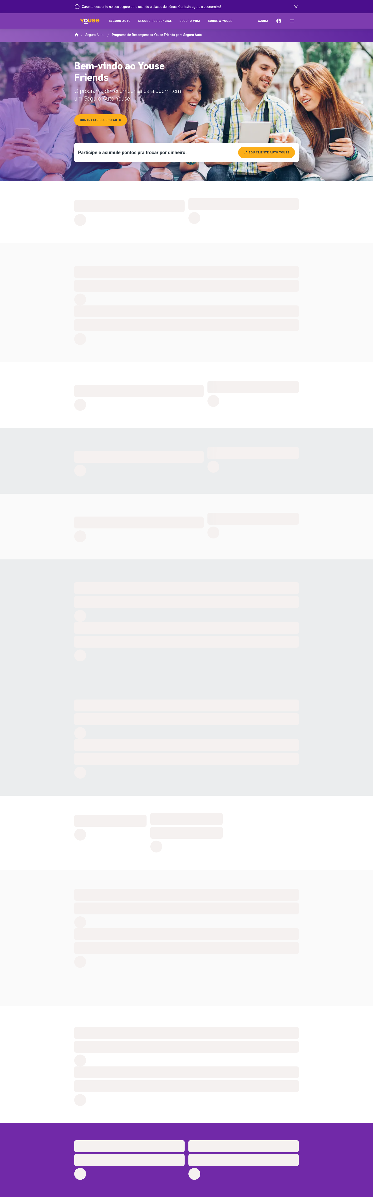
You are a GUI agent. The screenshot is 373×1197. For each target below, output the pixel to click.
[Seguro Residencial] (155, 21)
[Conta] (278, 21)
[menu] (292, 21)
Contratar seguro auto (100, 120)
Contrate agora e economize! (199, 7)
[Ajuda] (263, 21)
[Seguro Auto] (120, 21)
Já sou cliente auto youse (266, 152)
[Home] (89, 21)
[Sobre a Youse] (220, 21)
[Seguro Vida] (190, 21)
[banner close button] (296, 6)
